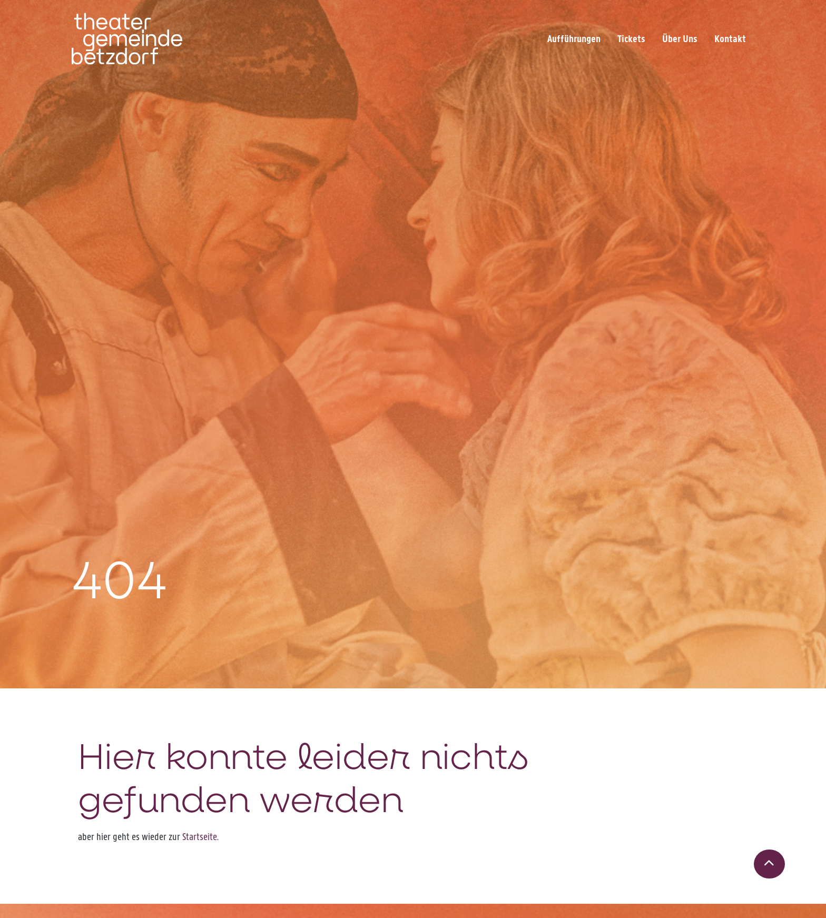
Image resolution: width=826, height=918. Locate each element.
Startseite (199, 837)
